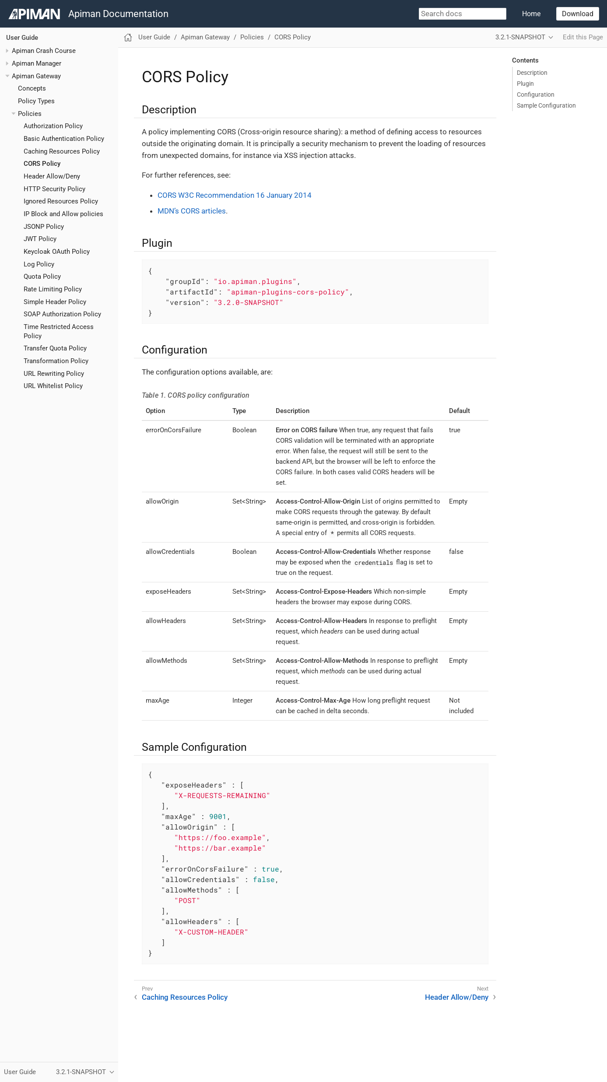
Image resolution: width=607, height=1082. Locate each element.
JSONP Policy (44, 227)
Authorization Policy (53, 126)
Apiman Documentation (118, 13)
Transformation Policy (56, 361)
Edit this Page (583, 37)
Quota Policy (42, 276)
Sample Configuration (546, 105)
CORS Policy (42, 164)
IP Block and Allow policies (63, 214)
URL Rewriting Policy (54, 374)
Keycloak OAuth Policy (57, 252)
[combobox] (462, 14)
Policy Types (36, 101)
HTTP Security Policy (54, 189)
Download (577, 14)
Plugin (525, 83)
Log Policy (39, 264)
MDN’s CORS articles (192, 211)
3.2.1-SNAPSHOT (520, 37)
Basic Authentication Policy (64, 139)
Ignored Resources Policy (61, 201)
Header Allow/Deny (52, 176)
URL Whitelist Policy (53, 386)
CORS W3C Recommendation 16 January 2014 (235, 195)
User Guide (22, 38)
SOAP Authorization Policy (62, 314)
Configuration (535, 94)
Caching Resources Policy (62, 151)
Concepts (32, 88)
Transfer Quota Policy (55, 348)
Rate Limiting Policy (53, 289)
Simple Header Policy (55, 302)
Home (531, 14)
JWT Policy (40, 239)
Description (532, 72)
